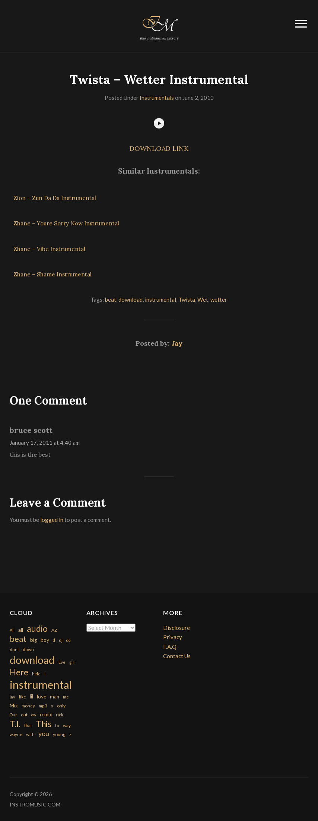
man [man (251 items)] (54, 697)
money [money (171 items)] (28, 705)
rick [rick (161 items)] (59, 714)
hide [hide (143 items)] (36, 673)
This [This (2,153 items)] (43, 724)
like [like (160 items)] (22, 696)
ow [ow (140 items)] (33, 714)
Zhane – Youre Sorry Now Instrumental (66, 223)
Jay (177, 343)
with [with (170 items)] (30, 734)
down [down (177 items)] (28, 649)
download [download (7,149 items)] (32, 660)
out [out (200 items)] (24, 714)
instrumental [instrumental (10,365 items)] (41, 684)
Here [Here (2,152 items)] (19, 672)
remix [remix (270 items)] (46, 714)
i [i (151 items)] (44, 673)
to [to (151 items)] (57, 725)
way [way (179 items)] (67, 725)
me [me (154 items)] (66, 696)
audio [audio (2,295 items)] (37, 629)
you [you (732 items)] (43, 733)
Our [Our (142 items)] (13, 714)
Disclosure (176, 627)
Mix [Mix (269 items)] (14, 706)
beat (110, 299)
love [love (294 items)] (41, 696)
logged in (51, 519)
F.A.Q (170, 646)
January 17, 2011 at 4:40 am (45, 442)
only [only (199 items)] (61, 706)
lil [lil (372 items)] (31, 696)
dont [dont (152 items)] (14, 649)
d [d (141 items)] (54, 640)
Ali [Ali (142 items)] (12, 630)
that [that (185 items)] (28, 725)
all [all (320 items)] (20, 630)
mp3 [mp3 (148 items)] (43, 705)
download (130, 299)
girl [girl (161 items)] (72, 662)
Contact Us (177, 656)
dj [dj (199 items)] (61, 640)
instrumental (160, 299)
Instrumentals (157, 97)
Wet (202, 299)
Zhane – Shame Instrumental (52, 274)
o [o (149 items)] (52, 705)
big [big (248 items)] (33, 640)
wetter (218, 299)
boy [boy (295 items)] (45, 640)
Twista (186, 299)
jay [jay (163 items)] (12, 696)
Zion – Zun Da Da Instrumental (54, 198)
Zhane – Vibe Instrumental (49, 249)
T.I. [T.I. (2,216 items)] (15, 724)
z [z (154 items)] (70, 734)
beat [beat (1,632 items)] (18, 639)
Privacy (172, 637)
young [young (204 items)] (59, 734)
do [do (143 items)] (68, 640)
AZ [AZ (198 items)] (54, 630)
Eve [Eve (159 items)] (62, 662)
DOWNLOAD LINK (159, 148)
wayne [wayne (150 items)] (16, 734)
